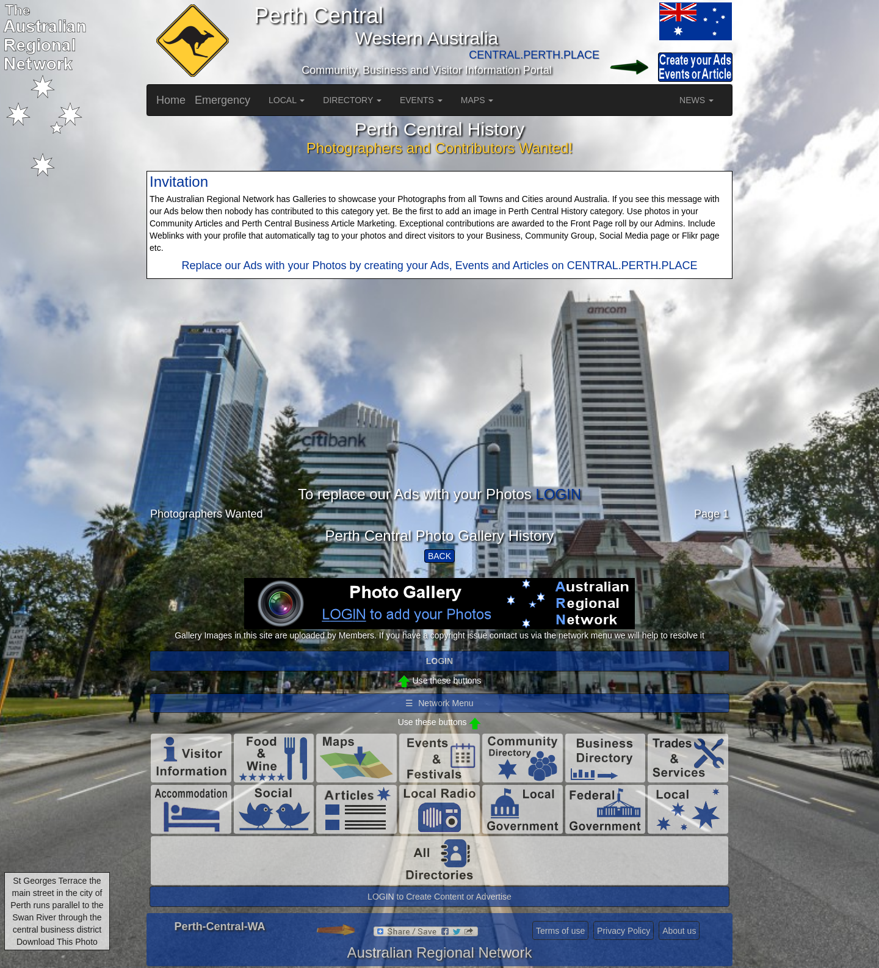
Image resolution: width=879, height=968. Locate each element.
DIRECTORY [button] (352, 100)
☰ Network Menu (439, 703)
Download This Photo (57, 942)
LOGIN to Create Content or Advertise (439, 896)
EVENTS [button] (421, 100)
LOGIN (558, 494)
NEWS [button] (696, 100)
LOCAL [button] (287, 100)
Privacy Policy (623, 931)
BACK (439, 556)
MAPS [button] (477, 100)
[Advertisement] (439, 401)
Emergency (222, 100)
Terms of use (560, 931)
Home (171, 100)
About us (679, 931)
